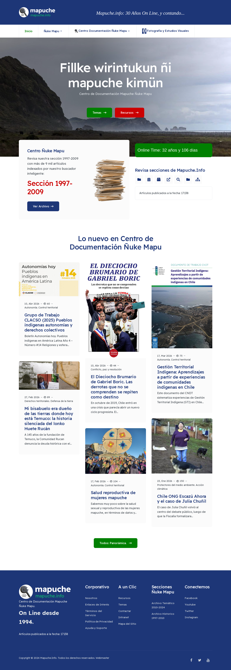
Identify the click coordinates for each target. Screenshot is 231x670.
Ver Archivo (41, 206)
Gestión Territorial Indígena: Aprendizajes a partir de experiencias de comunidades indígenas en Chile (181, 377)
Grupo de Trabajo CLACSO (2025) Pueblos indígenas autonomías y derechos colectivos (48, 322)
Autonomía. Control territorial (41, 307)
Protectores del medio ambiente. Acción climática (180, 486)
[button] (53, 31)
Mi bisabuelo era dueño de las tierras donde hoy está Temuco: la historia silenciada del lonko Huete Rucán (48, 418)
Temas (99, 112)
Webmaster (102, 658)
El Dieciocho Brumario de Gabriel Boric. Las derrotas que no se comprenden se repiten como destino (114, 386)
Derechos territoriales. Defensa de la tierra (48, 401)
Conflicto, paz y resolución (106, 369)
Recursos (129, 112)
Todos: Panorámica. (113, 543)
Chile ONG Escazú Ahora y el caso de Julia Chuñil (181, 499)
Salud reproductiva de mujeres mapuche (113, 495)
